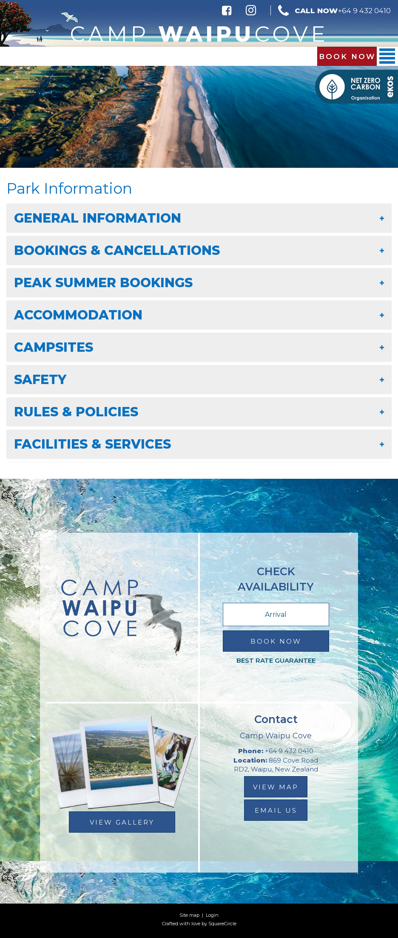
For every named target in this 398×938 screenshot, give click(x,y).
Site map (189, 915)
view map (275, 787)
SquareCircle (222, 924)
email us (276, 810)
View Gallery (122, 822)
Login (212, 915)
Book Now (347, 56)
